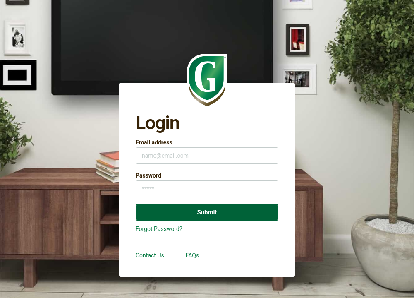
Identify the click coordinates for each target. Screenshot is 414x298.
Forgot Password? (159, 229)
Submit (207, 212)
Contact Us (150, 255)
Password (148, 175)
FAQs (192, 255)
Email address (154, 142)
